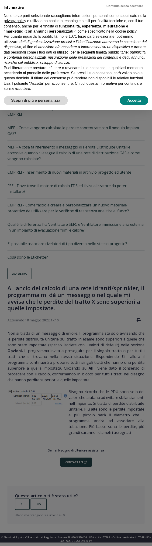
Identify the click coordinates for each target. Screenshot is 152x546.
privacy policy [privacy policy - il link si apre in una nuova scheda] (15, 21)
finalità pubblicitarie (112, 52)
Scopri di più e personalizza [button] (35, 100)
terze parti (86, 36)
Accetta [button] (134, 100)
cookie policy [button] (125, 31)
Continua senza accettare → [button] (127, 6)
